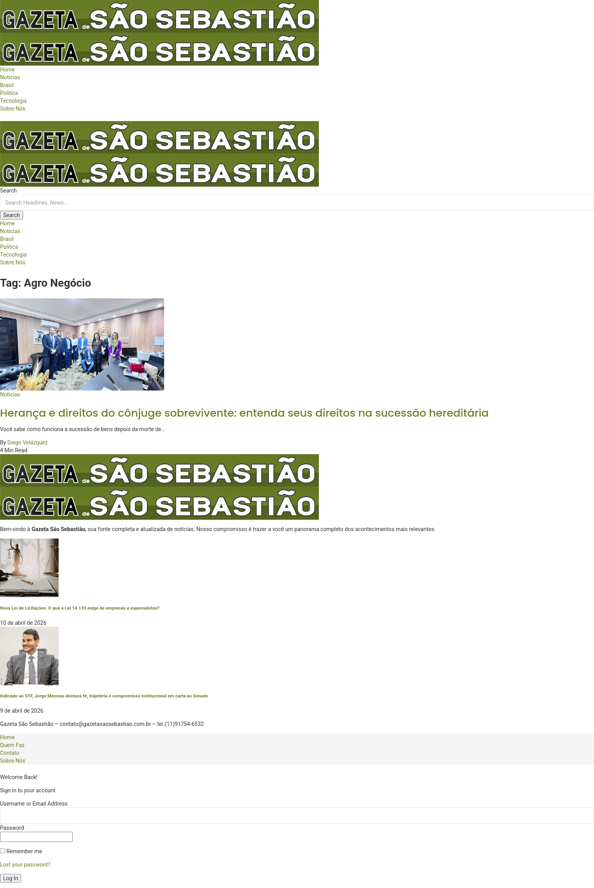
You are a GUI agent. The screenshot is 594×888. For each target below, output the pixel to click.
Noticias (10, 394)
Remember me (21, 851)
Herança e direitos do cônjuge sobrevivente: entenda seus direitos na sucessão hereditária (244, 413)
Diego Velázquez (27, 442)
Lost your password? (25, 864)
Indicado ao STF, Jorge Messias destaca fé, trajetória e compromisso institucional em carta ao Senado (104, 696)
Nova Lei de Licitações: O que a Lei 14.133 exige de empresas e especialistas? (79, 608)
